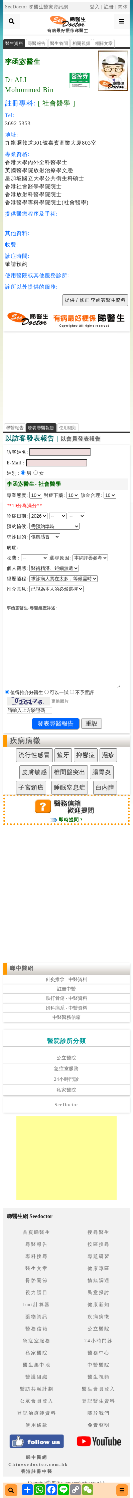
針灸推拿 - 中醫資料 (66, 979)
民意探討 (99, 1292)
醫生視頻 (99, 1376)
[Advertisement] (66, 375)
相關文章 (104, 43)
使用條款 (36, 1425)
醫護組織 (36, 1376)
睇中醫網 (21, 968)
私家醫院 (66, 1090)
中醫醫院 (99, 1364)
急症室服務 (66, 1068)
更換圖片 (60, 701)
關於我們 (99, 1413)
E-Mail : (16, 462)
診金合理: (91, 495)
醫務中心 (99, 1352)
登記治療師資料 (36, 1413)
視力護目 (36, 1292)
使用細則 (68, 427)
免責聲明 (99, 1425)
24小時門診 (66, 1079)
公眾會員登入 (37, 1401)
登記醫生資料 (99, 1401)
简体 (123, 6)
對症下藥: (54, 495)
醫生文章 (36, 1268)
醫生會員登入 (99, 1389)
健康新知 (99, 1304)
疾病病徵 (25, 741)
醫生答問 (59, 43)
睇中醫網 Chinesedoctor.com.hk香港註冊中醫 (38, 1464)
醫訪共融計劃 (37, 1389)
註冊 (109, 6)
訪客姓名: (17, 452)
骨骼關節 (36, 1280)
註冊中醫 (66, 988)
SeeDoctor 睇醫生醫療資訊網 (37, 6)
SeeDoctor (66, 1104)
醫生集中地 (37, 1364)
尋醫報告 (36, 43)
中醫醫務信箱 (66, 1017)
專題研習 (99, 1256)
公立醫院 (66, 1057)
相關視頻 (81, 43)
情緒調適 (99, 1280)
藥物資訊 (36, 1316)
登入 (95, 6)
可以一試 (60, 692)
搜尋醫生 (99, 1232)
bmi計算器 (36, 1304)
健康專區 (99, 1268)
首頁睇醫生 (37, 1232)
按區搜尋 (99, 1244)
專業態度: (18, 495)
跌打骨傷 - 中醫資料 (66, 998)
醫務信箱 (36, 1328)
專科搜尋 (36, 1256)
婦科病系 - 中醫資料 (66, 1007)
